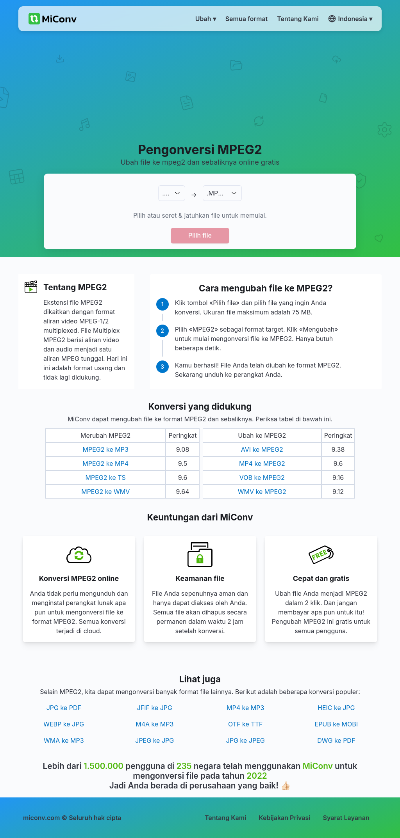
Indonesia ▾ (350, 19)
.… (165, 193)
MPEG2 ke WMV (105, 491)
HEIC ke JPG (336, 708)
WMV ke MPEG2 (262, 491)
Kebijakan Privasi (284, 818)
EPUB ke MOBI (336, 724)
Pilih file (200, 235)
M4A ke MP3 (154, 724)
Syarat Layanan (346, 818)
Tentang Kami (225, 818)
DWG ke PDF (336, 740)
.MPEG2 (218, 193)
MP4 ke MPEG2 (262, 463)
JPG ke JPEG (245, 740)
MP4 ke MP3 (245, 708)
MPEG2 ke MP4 (105, 463)
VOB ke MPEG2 (262, 477)
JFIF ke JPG (154, 708)
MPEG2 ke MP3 (106, 449)
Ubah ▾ (205, 19)
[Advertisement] (200, 86)
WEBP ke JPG (63, 724)
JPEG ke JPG (154, 740)
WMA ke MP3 (64, 740)
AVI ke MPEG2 (262, 449)
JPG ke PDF (63, 708)
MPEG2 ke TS (106, 477)
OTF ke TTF (245, 724)
